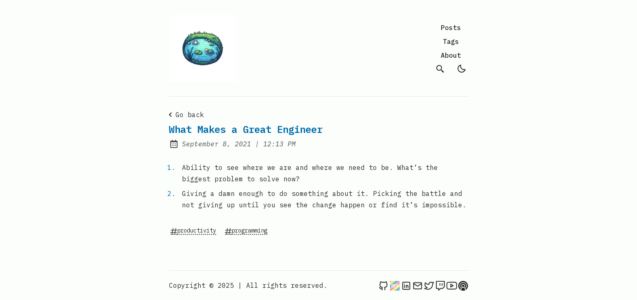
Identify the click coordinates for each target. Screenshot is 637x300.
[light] (461, 68)
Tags (451, 41)
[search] (440, 69)
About (451, 55)
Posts (451, 28)
